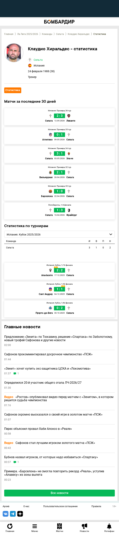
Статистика (12, 90)
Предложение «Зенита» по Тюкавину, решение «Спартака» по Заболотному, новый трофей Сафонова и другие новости (58, 338)
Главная (8, 34)
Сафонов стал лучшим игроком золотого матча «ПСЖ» (49, 443)
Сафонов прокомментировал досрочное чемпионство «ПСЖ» (48, 354)
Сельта (60, 34)
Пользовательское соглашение (60, 506)
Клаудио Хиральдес (79, 34)
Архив (6, 506)
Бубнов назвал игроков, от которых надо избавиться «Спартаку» (51, 457)
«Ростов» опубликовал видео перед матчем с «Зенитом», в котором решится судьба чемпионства (58, 398)
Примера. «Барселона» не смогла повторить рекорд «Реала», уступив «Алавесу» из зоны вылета (54, 473)
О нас (26, 506)
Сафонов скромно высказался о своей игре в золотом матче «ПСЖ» (53, 414)
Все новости (59, 493)
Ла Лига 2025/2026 (27, 34)
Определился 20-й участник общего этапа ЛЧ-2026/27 (43, 382)
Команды (47, 34)
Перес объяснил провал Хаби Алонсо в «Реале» (38, 429)
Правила (96, 506)
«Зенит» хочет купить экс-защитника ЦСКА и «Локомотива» (47, 368)
